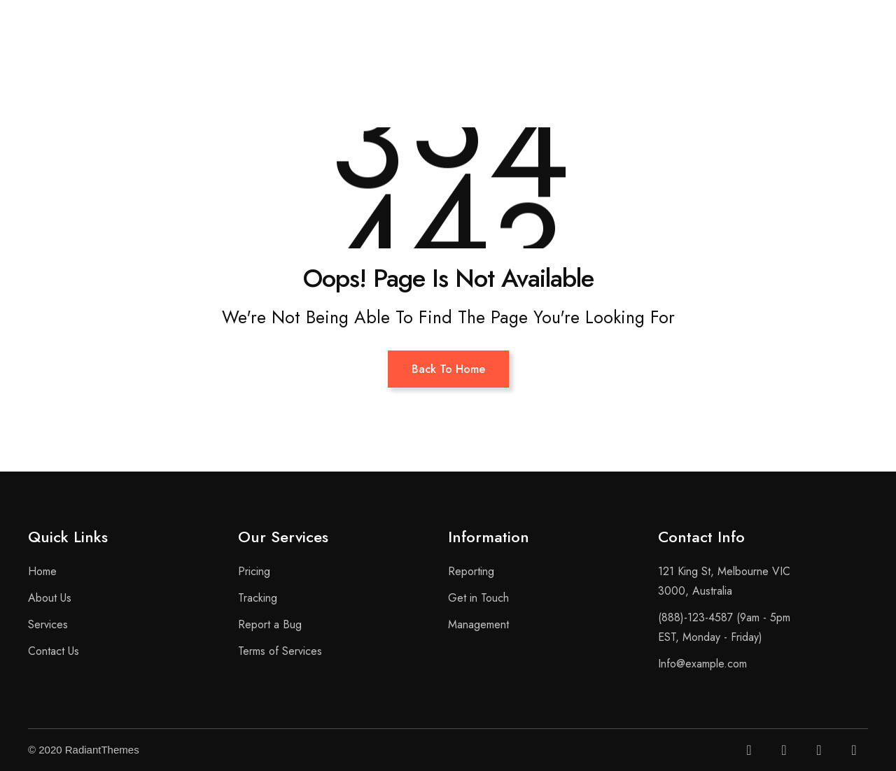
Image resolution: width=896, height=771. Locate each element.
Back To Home (448, 369)
